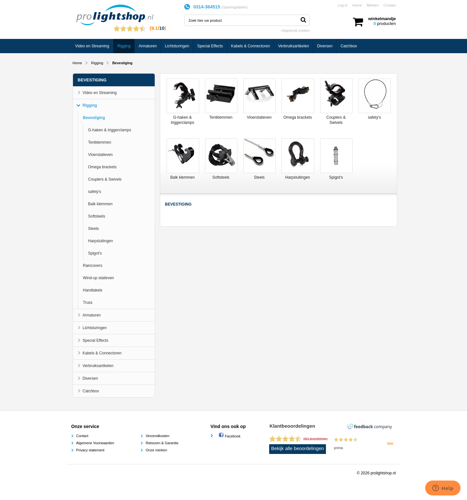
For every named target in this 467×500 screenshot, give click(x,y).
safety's (94, 191)
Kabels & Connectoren (250, 46)
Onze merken (156, 450)
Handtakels (92, 290)
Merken (373, 5)
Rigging (124, 46)
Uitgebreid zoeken (295, 30)
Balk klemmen (100, 204)
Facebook (229, 436)
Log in (343, 5)
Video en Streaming (92, 46)
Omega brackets (102, 167)
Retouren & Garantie (162, 443)
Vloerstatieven (100, 154)
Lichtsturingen (177, 46)
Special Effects (210, 46)
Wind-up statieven (98, 278)
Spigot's (95, 253)
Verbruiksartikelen (293, 46)
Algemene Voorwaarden (95, 443)
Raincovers (92, 265)
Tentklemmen (99, 142)
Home (357, 5)
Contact (390, 5)
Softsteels (96, 216)
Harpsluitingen (100, 241)
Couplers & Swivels (105, 179)
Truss (88, 302)
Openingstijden (234, 7)
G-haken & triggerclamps (109, 130)
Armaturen (147, 46)
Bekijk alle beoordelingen (297, 448)
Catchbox (349, 46)
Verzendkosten (157, 436)
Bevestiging (94, 117)
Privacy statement (90, 450)
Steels (93, 228)
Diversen (324, 46)
